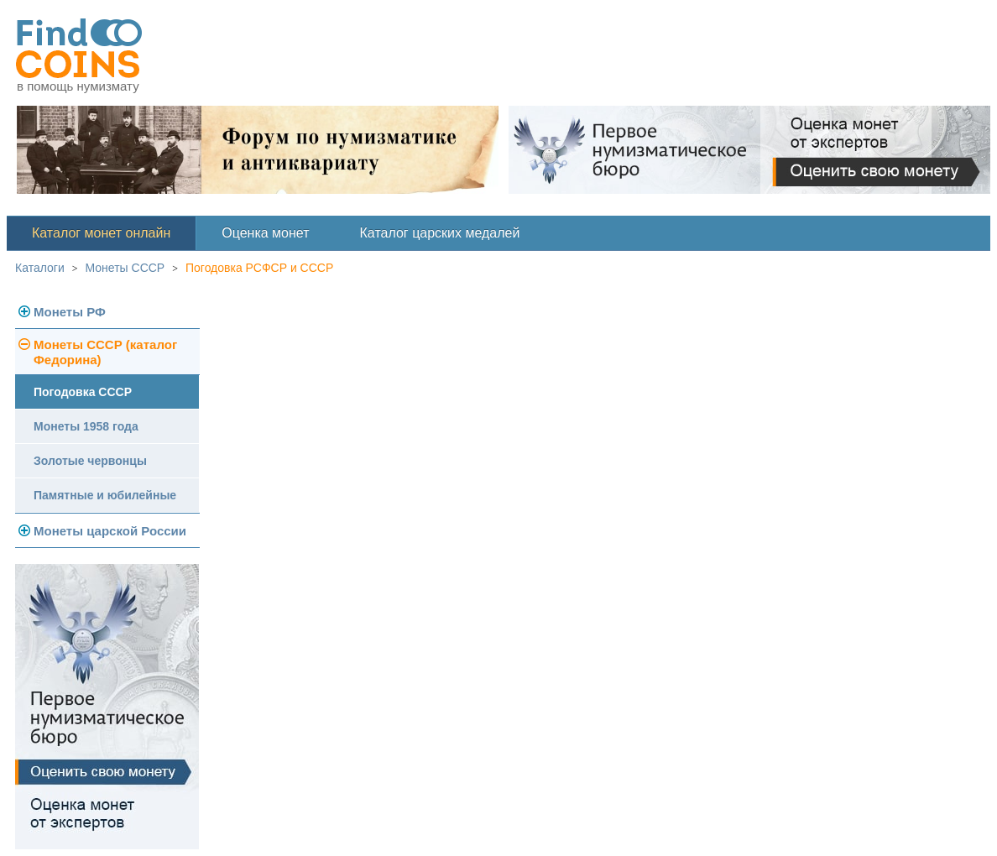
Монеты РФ (70, 312)
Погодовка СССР (83, 392)
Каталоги (40, 267)
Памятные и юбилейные (105, 495)
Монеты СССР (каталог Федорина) (105, 352)
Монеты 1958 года (86, 426)
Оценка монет (265, 233)
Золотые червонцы (90, 460)
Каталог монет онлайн (101, 233)
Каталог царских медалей (440, 233)
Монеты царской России (110, 531)
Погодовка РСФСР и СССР (259, 267)
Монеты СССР (125, 267)
